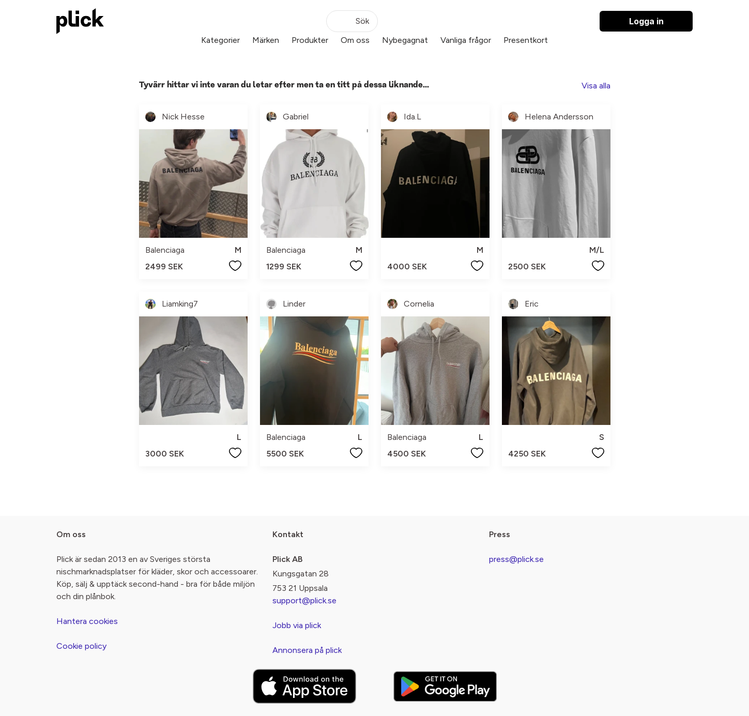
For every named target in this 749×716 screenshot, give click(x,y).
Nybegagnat (405, 40)
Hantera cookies (87, 621)
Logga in (646, 21)
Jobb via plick (296, 625)
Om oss (355, 40)
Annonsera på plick (307, 650)
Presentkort (525, 40)
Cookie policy (81, 646)
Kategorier (220, 40)
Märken (265, 40)
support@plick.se (304, 600)
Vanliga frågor (465, 40)
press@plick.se (516, 559)
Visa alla (596, 85)
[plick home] (80, 21)
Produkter (310, 40)
